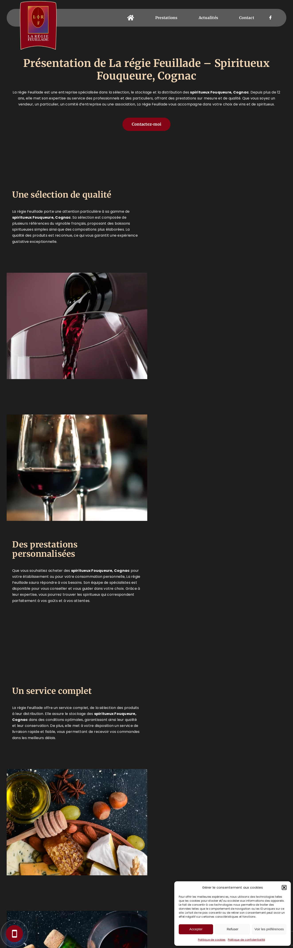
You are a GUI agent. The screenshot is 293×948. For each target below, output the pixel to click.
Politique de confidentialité (246, 940)
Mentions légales (142, 940)
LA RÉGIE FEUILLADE (107, 940)
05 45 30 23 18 (128, 856)
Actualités (56, 904)
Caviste (53, 869)
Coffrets (54, 892)
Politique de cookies (212, 940)
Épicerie (53, 881)
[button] (284, 887)
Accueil (53, 852)
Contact (54, 915)
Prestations (58, 863)
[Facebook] (196, 853)
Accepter (195, 929)
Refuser (233, 929)
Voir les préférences (269, 929)
